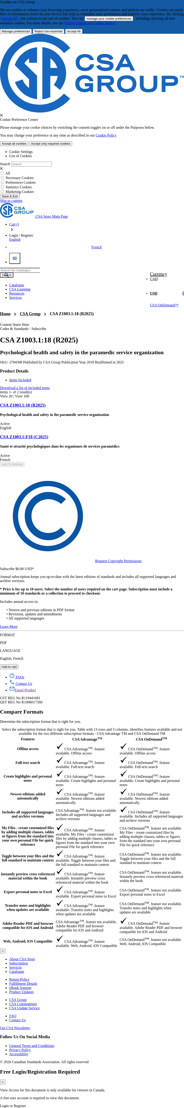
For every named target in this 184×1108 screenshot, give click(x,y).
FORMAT (7, 635)
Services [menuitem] (15, 297)
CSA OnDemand (151, 738)
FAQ (12, 1016)
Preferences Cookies (21, 182)
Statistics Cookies (19, 187)
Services (15, 967)
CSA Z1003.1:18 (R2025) (72, 313)
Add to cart (9, 666)
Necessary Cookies (20, 178)
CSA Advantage (87, 738)
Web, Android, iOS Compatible (28, 941)
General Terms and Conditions (31, 1046)
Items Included (20, 380)
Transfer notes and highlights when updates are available (28, 907)
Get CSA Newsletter (15, 1028)
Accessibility (19, 1054)
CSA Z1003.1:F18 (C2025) (24, 436)
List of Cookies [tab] (20, 156)
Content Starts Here (14, 325)
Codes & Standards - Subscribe (23, 329)
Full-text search (27, 763)
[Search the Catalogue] (6, 275)
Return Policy (19, 979)
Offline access (28, 749)
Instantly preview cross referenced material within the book (28, 876)
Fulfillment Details (23, 984)
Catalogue (16, 972)
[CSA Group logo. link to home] (92, 111)
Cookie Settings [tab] (21, 152)
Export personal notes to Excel (28, 892)
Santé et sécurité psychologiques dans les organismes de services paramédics (60, 446)
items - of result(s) (16, 392)
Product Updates (21, 992)
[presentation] (1, 115)
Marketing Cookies (20, 192)
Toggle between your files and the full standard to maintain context (28, 858)
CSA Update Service (24, 1008)
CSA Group (30, 313)
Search (5, 164)
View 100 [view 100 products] (22, 396)
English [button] (14, 239)
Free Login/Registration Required (40, 1072)
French (96, 247)
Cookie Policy (106, 135)
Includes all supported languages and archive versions (28, 814)
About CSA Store (22, 959)
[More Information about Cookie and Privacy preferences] (16, 31)
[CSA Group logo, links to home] (34, 216)
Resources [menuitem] (16, 293)
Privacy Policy (20, 1050)
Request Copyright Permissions (71, 561)
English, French (11, 658)
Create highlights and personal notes (28, 778)
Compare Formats (21, 712)
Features (28, 739)
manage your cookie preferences (109, 18)
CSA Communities (23, 1004)
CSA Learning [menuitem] (19, 289)
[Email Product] (22, 690)
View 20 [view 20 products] (6, 396)
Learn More (9, 627)
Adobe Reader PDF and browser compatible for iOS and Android (27, 926)
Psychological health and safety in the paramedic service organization (82, 352)
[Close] (3, 951)
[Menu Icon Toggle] (14, 258)
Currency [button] (158, 274)
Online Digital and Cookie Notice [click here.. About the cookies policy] (89, 23)
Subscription (18, 963)
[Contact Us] (20, 684)
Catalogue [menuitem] (16, 285)
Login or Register (13, 1106)
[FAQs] (16, 677)
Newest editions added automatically (27, 796)
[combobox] (20, 270)
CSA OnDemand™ (164, 305)
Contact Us (17, 1020)
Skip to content (11, 201)
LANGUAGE (10, 651)
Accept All (9, 18)
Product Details (14, 371)
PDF (3, 643)
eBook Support (20, 988)
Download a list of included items (25, 388)
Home (5, 313)
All (7, 173)
